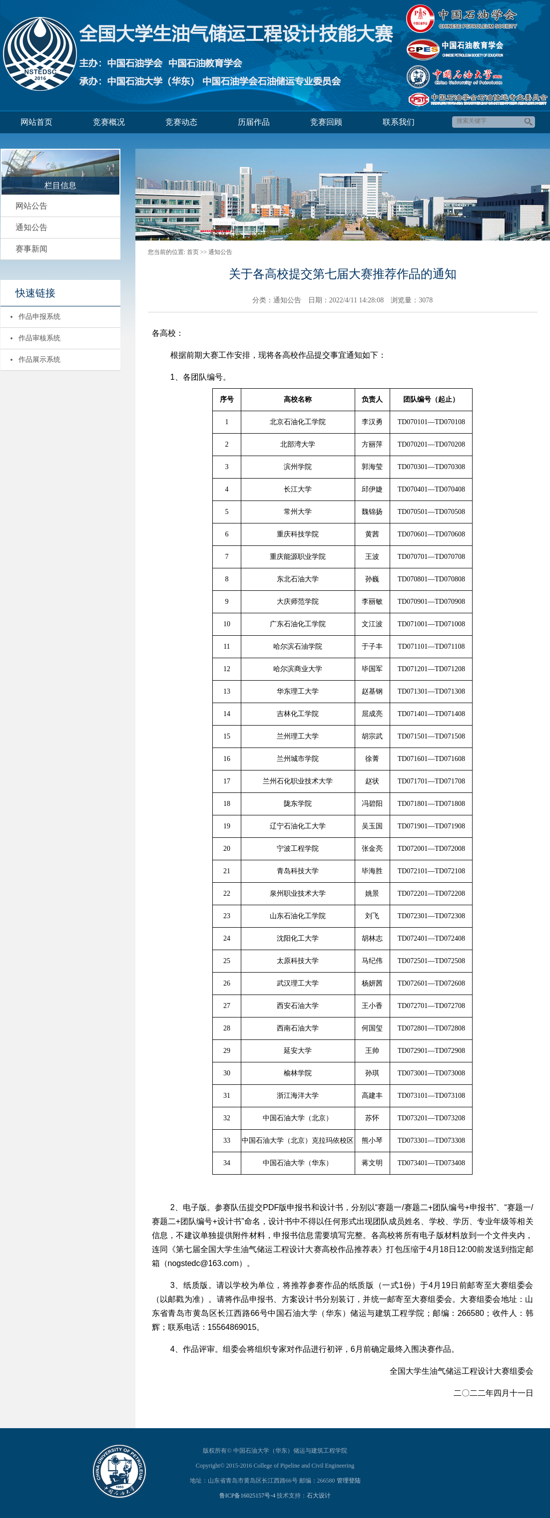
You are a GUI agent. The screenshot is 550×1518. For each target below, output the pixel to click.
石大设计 (319, 1495)
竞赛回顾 (326, 122)
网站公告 (31, 206)
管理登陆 (349, 1480)
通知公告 (31, 227)
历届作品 (254, 122)
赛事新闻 (31, 249)
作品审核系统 (39, 338)
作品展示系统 (39, 359)
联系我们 (399, 122)
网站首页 (36, 122)
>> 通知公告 (216, 252)
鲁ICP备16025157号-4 (247, 1495)
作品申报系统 (39, 316)
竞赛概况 (109, 122)
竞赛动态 (181, 122)
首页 (193, 252)
